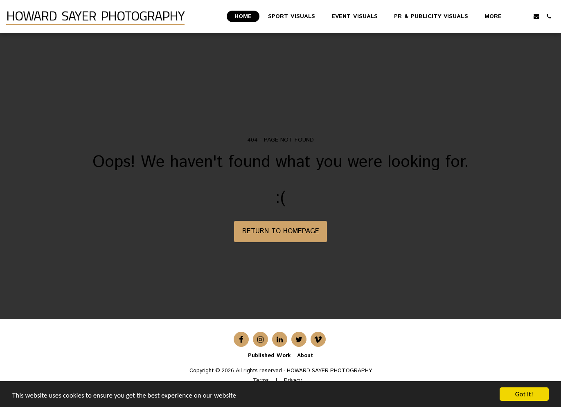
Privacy (293, 381)
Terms (261, 381)
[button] (524, 16)
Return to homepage (280, 231)
